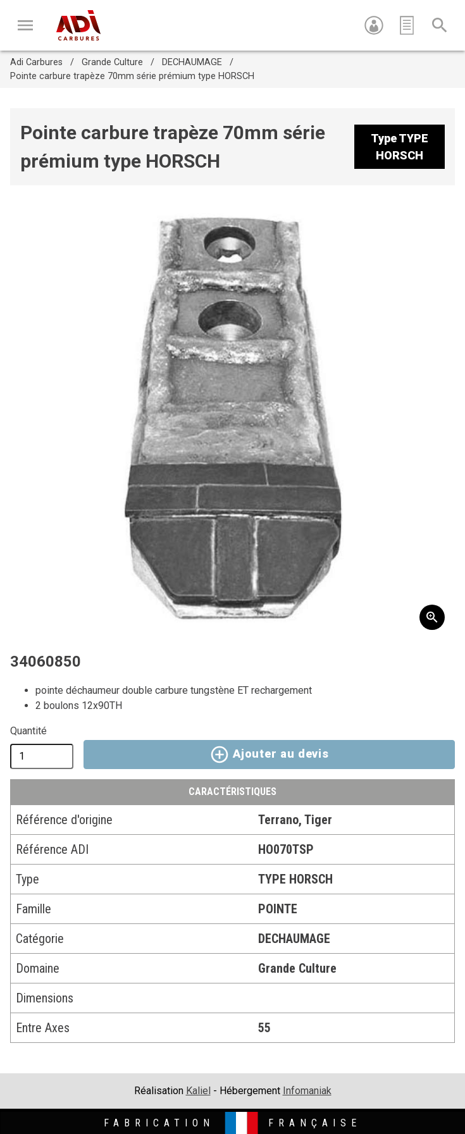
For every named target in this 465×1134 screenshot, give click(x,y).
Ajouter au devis (269, 754)
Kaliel (198, 1091)
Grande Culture (112, 62)
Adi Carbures (36, 62)
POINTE (277, 908)
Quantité (28, 731)
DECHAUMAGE (192, 62)
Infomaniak (307, 1091)
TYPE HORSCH (295, 879)
